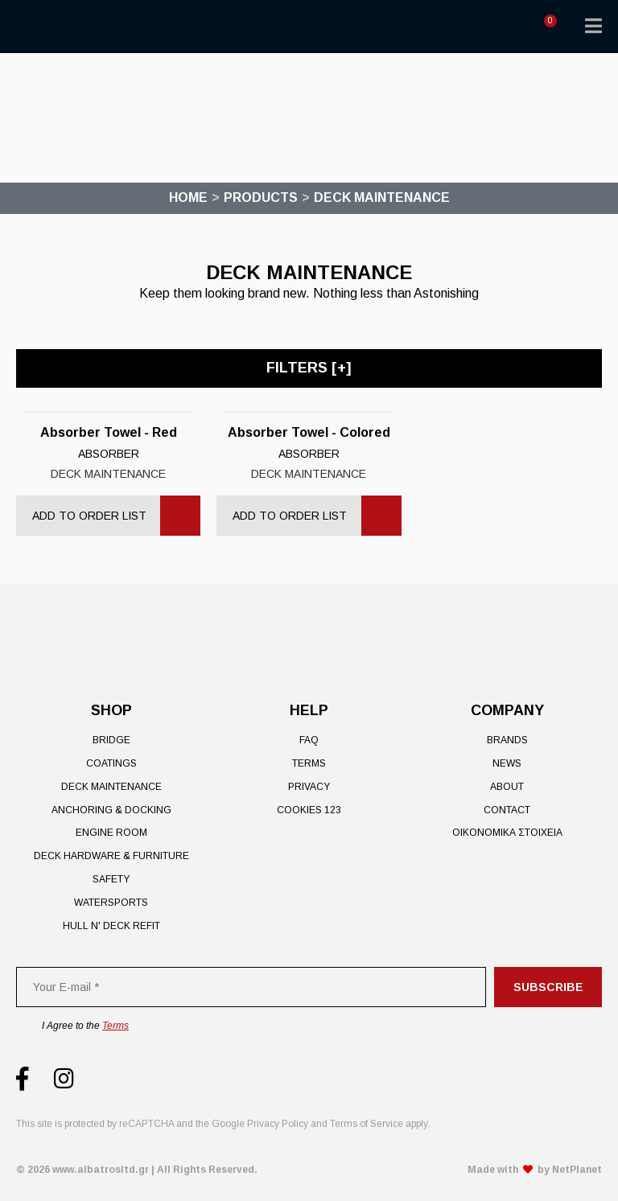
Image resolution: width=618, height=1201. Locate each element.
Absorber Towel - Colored (309, 432)
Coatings (111, 763)
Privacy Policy (277, 1123)
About (507, 786)
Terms (309, 763)
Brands (507, 740)
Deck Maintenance (108, 473)
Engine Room (111, 832)
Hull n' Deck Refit (111, 926)
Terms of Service (366, 1123)
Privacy (309, 786)
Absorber (108, 453)
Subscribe (548, 987)
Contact (507, 810)
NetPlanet (577, 1169)
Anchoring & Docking (111, 810)
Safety (111, 879)
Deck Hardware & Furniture (111, 856)
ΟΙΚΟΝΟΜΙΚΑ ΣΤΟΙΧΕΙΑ (507, 832)
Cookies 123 (309, 810)
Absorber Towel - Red (108, 432)
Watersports (111, 902)
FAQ (309, 740)
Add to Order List (89, 515)
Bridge (111, 740)
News (506, 763)
